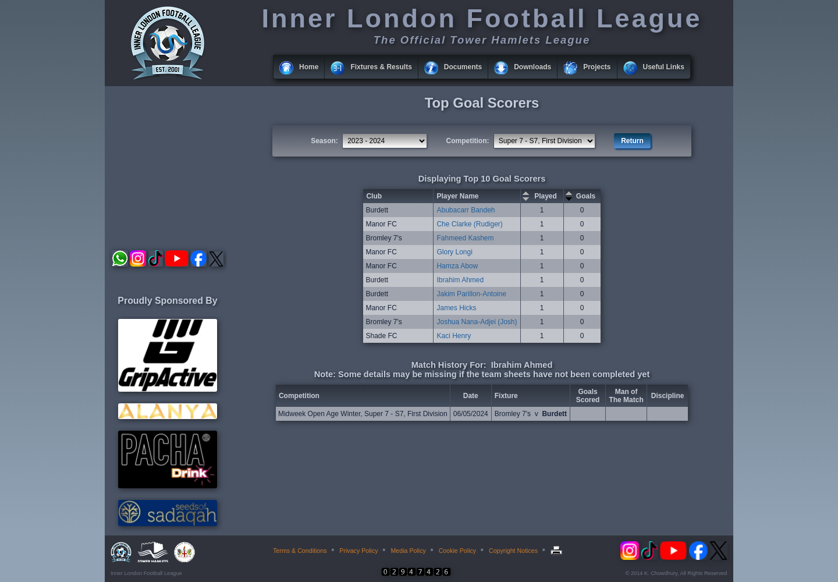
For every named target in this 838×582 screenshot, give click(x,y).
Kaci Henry (453, 336)
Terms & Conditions (299, 550)
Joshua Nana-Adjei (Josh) (476, 322)
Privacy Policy (358, 550)
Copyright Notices (513, 550)
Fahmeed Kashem (464, 238)
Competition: (467, 141)
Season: (324, 141)
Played (545, 196)
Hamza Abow (457, 266)
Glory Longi (454, 252)
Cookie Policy (458, 550)
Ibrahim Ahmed (460, 280)
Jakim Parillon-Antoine (471, 294)
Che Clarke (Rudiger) (469, 224)
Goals (585, 196)
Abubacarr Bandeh (465, 210)
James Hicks (456, 308)
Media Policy (407, 550)
